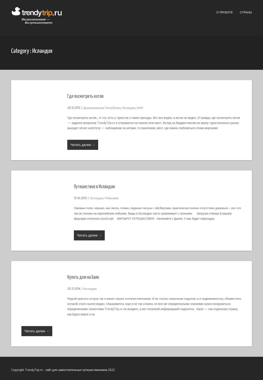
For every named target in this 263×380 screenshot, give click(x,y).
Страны (246, 12)
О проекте (224, 12)
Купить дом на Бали (83, 277)
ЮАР (140, 108)
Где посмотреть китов (85, 96)
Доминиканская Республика (102, 108)
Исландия (128, 108)
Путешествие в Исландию (94, 186)
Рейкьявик (112, 198)
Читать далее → (82, 145)
